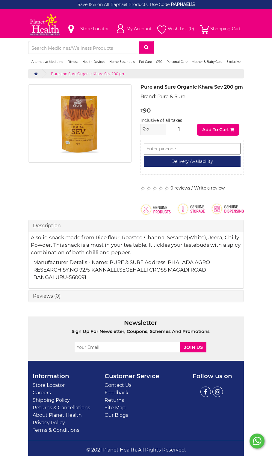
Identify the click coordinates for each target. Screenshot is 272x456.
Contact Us (118, 385)
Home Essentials (122, 62)
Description (47, 225)
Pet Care (145, 62)
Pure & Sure (171, 96)
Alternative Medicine (47, 62)
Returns (114, 400)
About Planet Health (57, 415)
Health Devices (93, 62)
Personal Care (177, 62)
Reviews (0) (47, 296)
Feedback (117, 393)
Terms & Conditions (56, 430)
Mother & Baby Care (207, 62)
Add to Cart (218, 129)
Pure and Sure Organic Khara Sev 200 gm (88, 74)
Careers (42, 393)
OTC (159, 62)
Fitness (72, 62)
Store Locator (49, 385)
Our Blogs (116, 415)
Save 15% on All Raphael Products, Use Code (124, 4)
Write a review (209, 188)
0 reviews (180, 188)
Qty (146, 128)
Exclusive (233, 62)
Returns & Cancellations (61, 407)
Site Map (115, 407)
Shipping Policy (51, 400)
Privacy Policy (49, 422)
